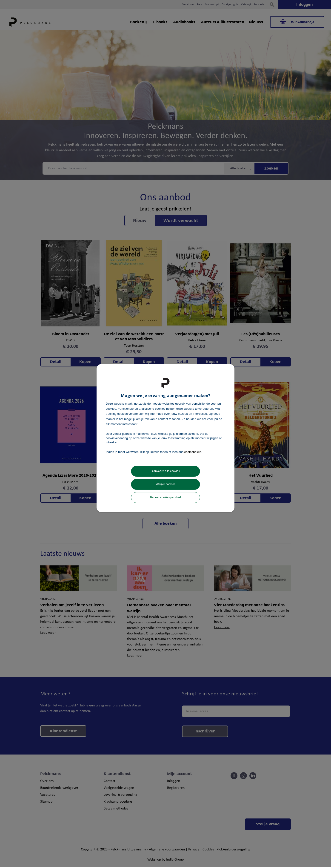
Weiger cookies (165, 484)
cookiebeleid (192, 452)
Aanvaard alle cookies (166, 471)
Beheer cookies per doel (165, 497)
